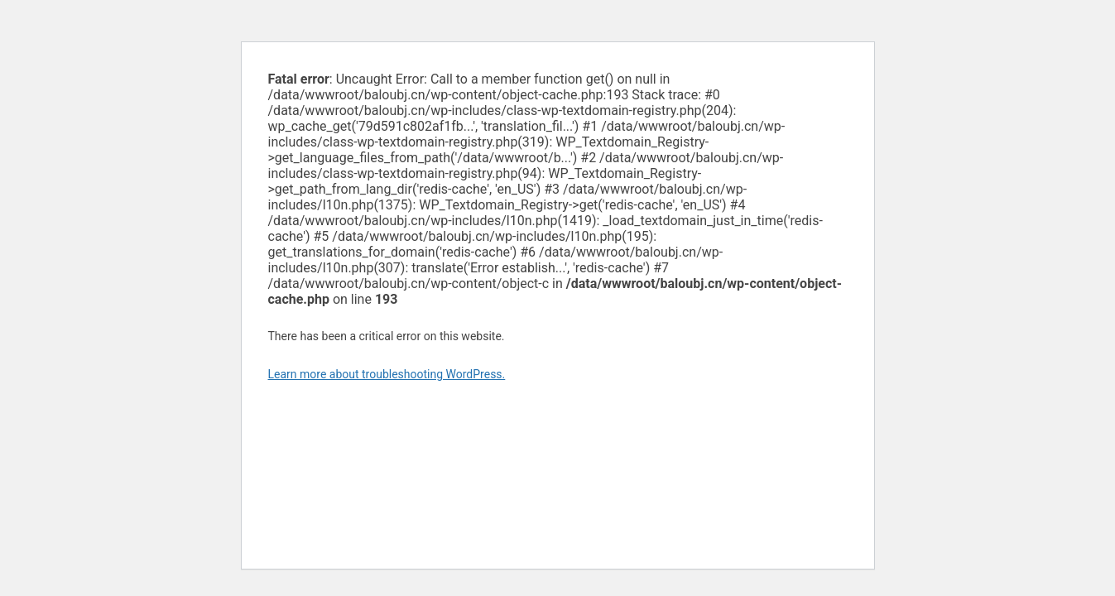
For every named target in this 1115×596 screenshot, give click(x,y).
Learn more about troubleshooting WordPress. (387, 374)
